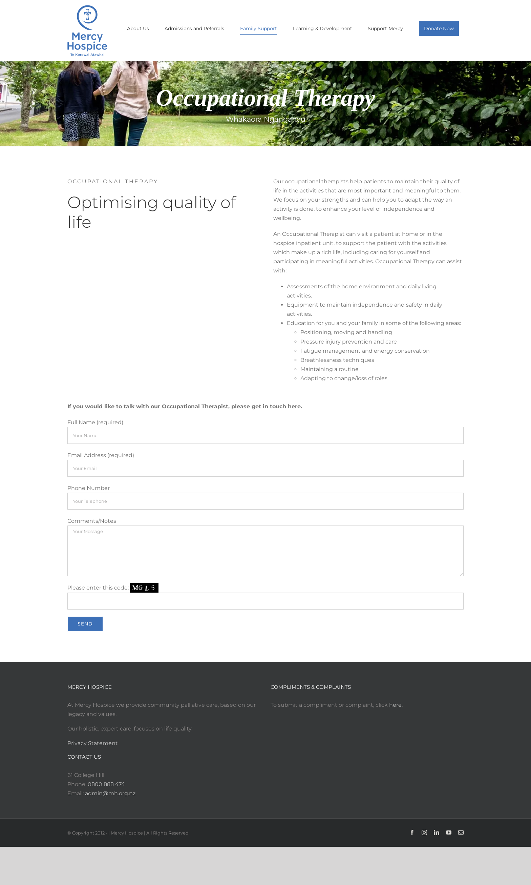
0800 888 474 (106, 784)
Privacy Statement (92, 743)
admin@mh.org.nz (110, 793)
